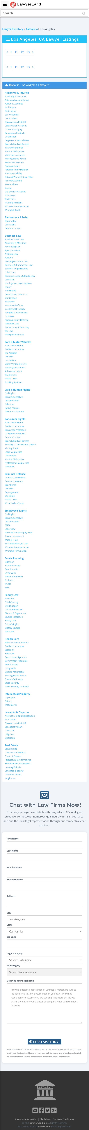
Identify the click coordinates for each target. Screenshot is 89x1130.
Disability (9, 649)
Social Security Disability (16, 686)
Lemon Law (10, 360)
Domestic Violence (14, 481)
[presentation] (44, 1031)
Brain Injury (10, 111)
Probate (9, 580)
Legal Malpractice (13, 451)
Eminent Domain (13, 756)
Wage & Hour (11, 539)
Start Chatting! (44, 1041)
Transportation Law (14, 334)
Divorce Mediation (14, 616)
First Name (13, 838)
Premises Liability (13, 173)
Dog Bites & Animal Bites (17, 140)
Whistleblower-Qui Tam (16, 543)
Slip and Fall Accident (15, 191)
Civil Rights (10, 393)
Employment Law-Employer (18, 283)
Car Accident (11, 118)
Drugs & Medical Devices (17, 144)
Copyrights (10, 697)
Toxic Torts (10, 198)
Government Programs (16, 660)
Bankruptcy (10, 220)
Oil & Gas (9, 316)
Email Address (14, 867)
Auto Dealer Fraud (14, 345)
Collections (10, 224)
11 (16, 52)
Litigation (9, 734)
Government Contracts (16, 294)
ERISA (7, 525)
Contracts (9, 279)
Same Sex (9, 631)
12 (22, 52)
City (9, 912)
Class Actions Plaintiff (15, 122)
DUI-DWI (9, 356)
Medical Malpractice (15, 151)
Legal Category (15, 953)
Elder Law (9, 404)
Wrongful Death (12, 209)
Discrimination (12, 400)
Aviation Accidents (14, 103)
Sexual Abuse (11, 184)
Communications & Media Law (20, 275)
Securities (9, 466)
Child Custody (11, 602)
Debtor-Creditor (13, 228)
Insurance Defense (14, 147)
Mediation (10, 737)
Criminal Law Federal (15, 477)
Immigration (11, 297)
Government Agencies (16, 657)
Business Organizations (16, 268)
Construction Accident (16, 125)
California (32, 29)
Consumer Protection (15, 429)
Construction (11, 748)
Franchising (10, 290)
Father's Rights (12, 624)
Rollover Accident (13, 180)
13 (28, 52)
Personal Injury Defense (16, 169)
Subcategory (13, 965)
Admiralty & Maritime (15, 96)
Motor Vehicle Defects (16, 363)
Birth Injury (10, 107)
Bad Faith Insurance (14, 349)
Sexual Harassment (14, 411)
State (9, 924)
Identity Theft (11, 448)
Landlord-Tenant (13, 774)
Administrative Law (14, 239)
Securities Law (12, 323)
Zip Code (11, 936)
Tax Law (9, 330)
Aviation (9, 257)
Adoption (9, 598)
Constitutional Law (14, 396)
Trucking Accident (13, 202)
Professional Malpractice (17, 462)
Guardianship (11, 569)
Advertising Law (12, 246)
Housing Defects (13, 767)
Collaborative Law (13, 609)
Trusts (8, 583)
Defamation (10, 136)
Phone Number (15, 879)
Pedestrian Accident (14, 162)
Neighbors (10, 778)
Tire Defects (10, 374)
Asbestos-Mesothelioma (16, 100)
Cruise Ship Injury (13, 129)
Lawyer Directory (12, 29)
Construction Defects (15, 752)
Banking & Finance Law (16, 261)
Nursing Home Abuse (15, 158)
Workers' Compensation (17, 206)
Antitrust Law (11, 253)
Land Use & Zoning (14, 770)
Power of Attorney (14, 576)
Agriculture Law (12, 250)
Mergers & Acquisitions (16, 312)
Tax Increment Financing (17, 327)
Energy (8, 286)
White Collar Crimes (14, 503)
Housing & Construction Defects (20, 444)
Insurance (9, 301)
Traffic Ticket (11, 378)
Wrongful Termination (16, 550)
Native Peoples (12, 407)
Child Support (11, 605)
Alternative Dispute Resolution (20, 715)
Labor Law (10, 528)
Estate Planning (12, 565)
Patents (8, 701)
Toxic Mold (10, 195)
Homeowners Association (17, 763)
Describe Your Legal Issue (20, 980)
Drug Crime (10, 484)
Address (11, 896)
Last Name (12, 850)
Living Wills (10, 572)
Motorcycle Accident (15, 155)
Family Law (10, 620)
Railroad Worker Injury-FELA (18, 177)
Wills (7, 587)
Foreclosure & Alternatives (18, 759)
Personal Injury (12, 166)
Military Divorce (12, 627)
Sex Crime (10, 495)
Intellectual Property (15, 308)
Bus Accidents (11, 114)
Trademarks (11, 704)
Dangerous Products (15, 133)
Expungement (12, 492)
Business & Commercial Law (19, 264)
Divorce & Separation (15, 613)
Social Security (12, 682)
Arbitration (10, 719)
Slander (8, 188)
